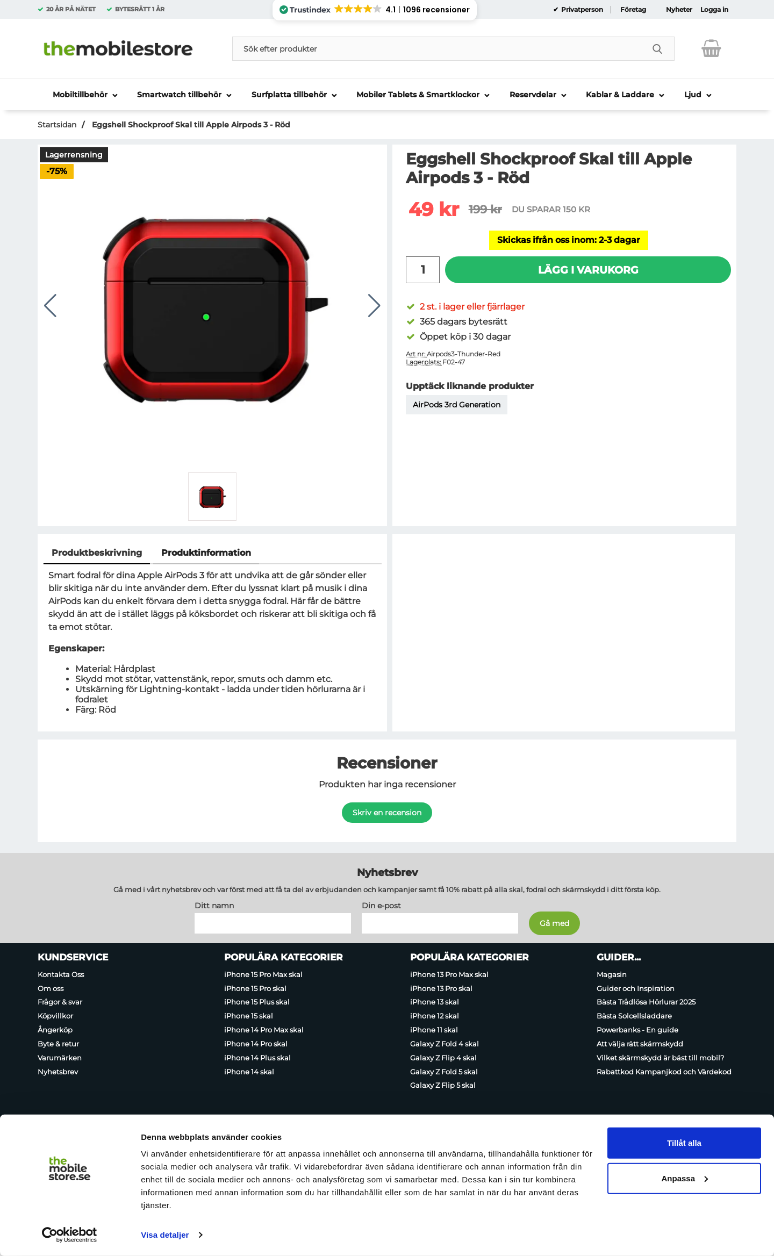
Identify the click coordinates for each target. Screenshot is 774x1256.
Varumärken (60, 1057)
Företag (633, 9)
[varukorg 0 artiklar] (711, 48)
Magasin (612, 974)
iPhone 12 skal (434, 1015)
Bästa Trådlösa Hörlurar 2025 (646, 1001)
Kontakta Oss (61, 974)
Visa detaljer (165, 1234)
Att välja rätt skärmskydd (640, 1043)
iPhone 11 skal (434, 1029)
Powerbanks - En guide (637, 1029)
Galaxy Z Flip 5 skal (443, 1085)
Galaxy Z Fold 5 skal (444, 1071)
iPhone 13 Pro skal (441, 988)
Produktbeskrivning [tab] (97, 553)
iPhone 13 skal (434, 1001)
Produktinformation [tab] (206, 553)
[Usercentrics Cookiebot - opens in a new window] (70, 1235)
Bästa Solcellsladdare (634, 1015)
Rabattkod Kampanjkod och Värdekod (664, 1071)
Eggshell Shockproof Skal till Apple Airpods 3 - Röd (190, 125)
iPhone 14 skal (249, 1071)
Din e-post (381, 905)
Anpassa (684, 1177)
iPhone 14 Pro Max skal (264, 1029)
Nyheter (679, 9)
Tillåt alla (684, 1142)
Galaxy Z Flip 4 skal (443, 1057)
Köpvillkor (55, 1015)
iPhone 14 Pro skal (256, 1043)
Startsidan (57, 125)
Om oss (50, 988)
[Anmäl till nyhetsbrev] (554, 923)
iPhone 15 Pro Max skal (263, 974)
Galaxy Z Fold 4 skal (444, 1043)
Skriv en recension (387, 812)
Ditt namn (214, 905)
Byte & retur (58, 1043)
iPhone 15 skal (248, 1015)
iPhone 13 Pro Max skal (449, 974)
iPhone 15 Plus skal (257, 1001)
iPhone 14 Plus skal (257, 1057)
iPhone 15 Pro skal (255, 988)
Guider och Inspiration (636, 988)
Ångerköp (55, 1029)
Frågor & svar (60, 1001)
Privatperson (581, 9)
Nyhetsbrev (58, 1071)
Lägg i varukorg (588, 269)
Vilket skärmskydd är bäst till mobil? (660, 1057)
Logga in (714, 9)
